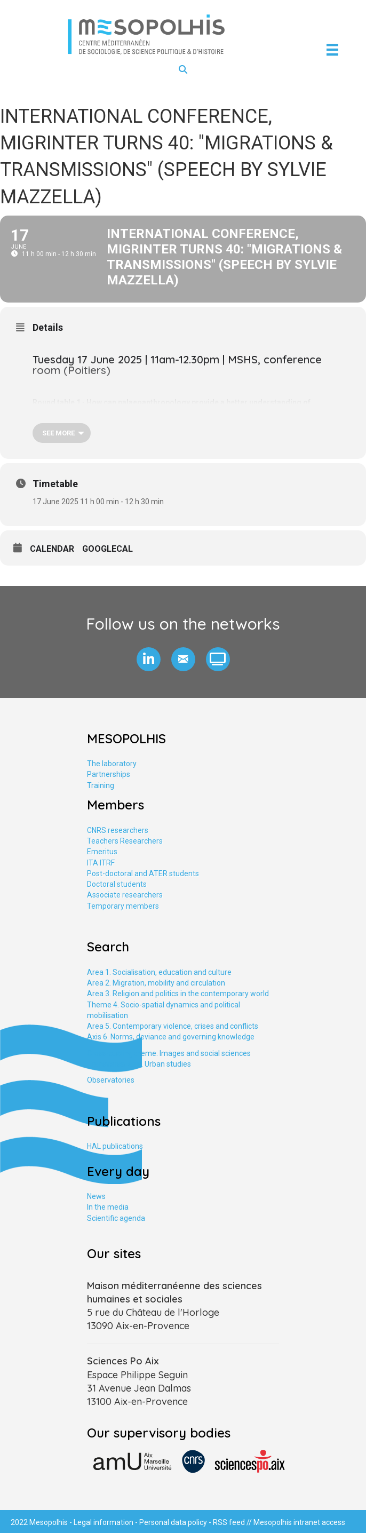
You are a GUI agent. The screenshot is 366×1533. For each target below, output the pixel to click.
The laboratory (112, 763)
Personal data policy (173, 1522)
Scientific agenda (116, 1218)
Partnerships (108, 774)
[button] (149, 659)
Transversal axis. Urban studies (139, 1064)
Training (100, 785)
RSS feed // (233, 1522)
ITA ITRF (101, 863)
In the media (108, 1207)
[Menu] (332, 49)
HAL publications (115, 1146)
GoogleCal (107, 549)
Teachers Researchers (125, 841)
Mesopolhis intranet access (299, 1522)
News (96, 1196)
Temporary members (123, 906)
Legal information (103, 1522)
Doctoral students (117, 884)
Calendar (52, 549)
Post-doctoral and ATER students (143, 873)
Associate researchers (125, 895)
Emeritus (102, 851)
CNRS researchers (117, 830)
